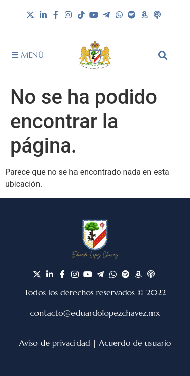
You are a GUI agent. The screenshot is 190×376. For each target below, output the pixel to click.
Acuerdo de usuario (135, 342)
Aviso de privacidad (54, 342)
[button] (162, 55)
